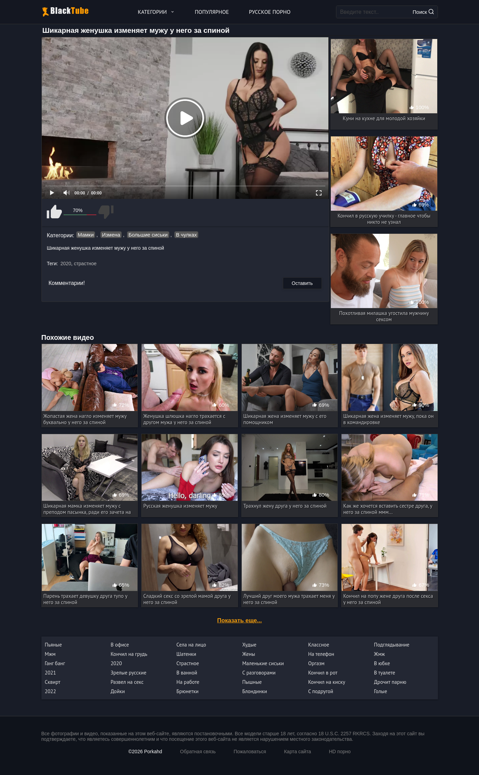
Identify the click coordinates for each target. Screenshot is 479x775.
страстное (85, 263)
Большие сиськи (147, 235)
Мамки (86, 235)
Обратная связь (197, 751)
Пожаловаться (249, 751)
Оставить (302, 283)
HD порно (340, 751)
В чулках (186, 235)
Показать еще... (239, 620)
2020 (65, 263)
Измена (111, 235)
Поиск (423, 12)
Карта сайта (297, 751)
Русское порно (269, 11)
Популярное (212, 11)
